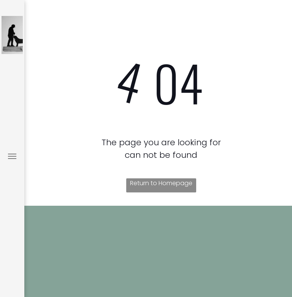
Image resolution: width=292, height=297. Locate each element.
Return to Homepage (161, 183)
